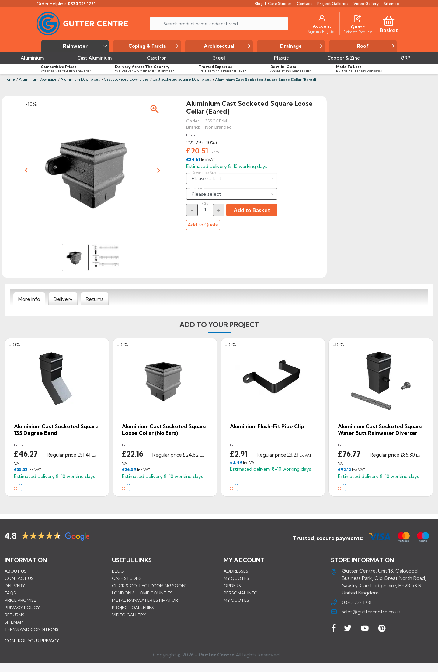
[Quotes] (358, 18)
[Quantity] (205, 209)
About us (15, 571)
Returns (14, 614)
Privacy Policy (22, 607)
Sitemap (14, 622)
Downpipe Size (204, 172)
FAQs (10, 592)
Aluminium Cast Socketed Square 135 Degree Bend (56, 429)
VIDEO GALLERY (129, 614)
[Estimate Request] (357, 31)
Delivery (15, 585)
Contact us (19, 578)
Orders (232, 585)
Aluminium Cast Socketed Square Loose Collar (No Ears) (164, 429)
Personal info (241, 592)
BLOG (118, 571)
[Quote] (358, 26)
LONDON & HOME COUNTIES (142, 592)
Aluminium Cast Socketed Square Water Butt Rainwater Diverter (380, 429)
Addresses (236, 571)
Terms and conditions (31, 629)
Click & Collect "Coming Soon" (149, 585)
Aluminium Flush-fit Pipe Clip (267, 426)
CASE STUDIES (127, 578)
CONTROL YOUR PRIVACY (32, 645)
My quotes (236, 578)
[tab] (29, 299)
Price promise (20, 600)
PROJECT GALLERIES (133, 607)
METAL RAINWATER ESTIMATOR (145, 600)
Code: (192, 121)
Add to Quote (203, 225)
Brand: (193, 127)
